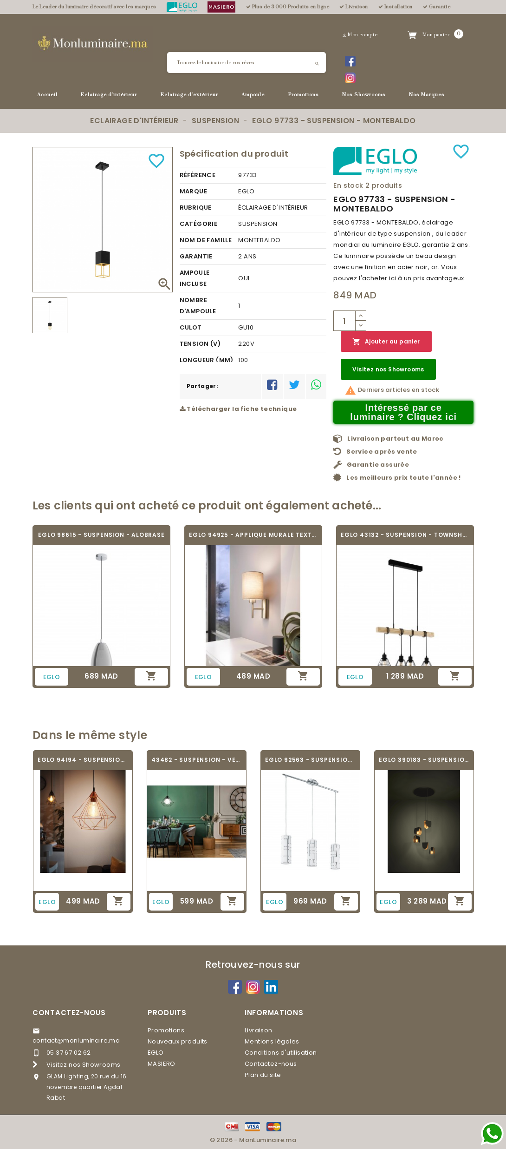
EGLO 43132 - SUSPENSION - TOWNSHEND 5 (405, 535)
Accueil (47, 95)
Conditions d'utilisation (281, 1052)
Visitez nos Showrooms (388, 369)
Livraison (258, 1030)
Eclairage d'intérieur (109, 95)
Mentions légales (272, 1041)
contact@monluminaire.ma (76, 1040)
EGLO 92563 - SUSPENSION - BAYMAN (310, 760)
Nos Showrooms (364, 95)
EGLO (156, 1052)
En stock (348, 185)
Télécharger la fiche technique (238, 408)
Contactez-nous (69, 1012)
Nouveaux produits (178, 1041)
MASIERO (161, 1063)
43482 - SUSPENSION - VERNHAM (196, 760)
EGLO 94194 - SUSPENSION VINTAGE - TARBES (83, 760)
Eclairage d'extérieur (189, 95)
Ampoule (253, 95)
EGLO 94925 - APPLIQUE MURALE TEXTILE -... (253, 535)
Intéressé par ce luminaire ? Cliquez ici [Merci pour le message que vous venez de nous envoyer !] (403, 412)
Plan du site (263, 1074)
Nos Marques (427, 95)
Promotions (303, 95)
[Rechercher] (246, 62)
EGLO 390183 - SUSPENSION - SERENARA (424, 760)
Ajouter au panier (386, 341)
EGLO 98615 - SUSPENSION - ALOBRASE (101, 535)
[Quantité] (344, 320)
